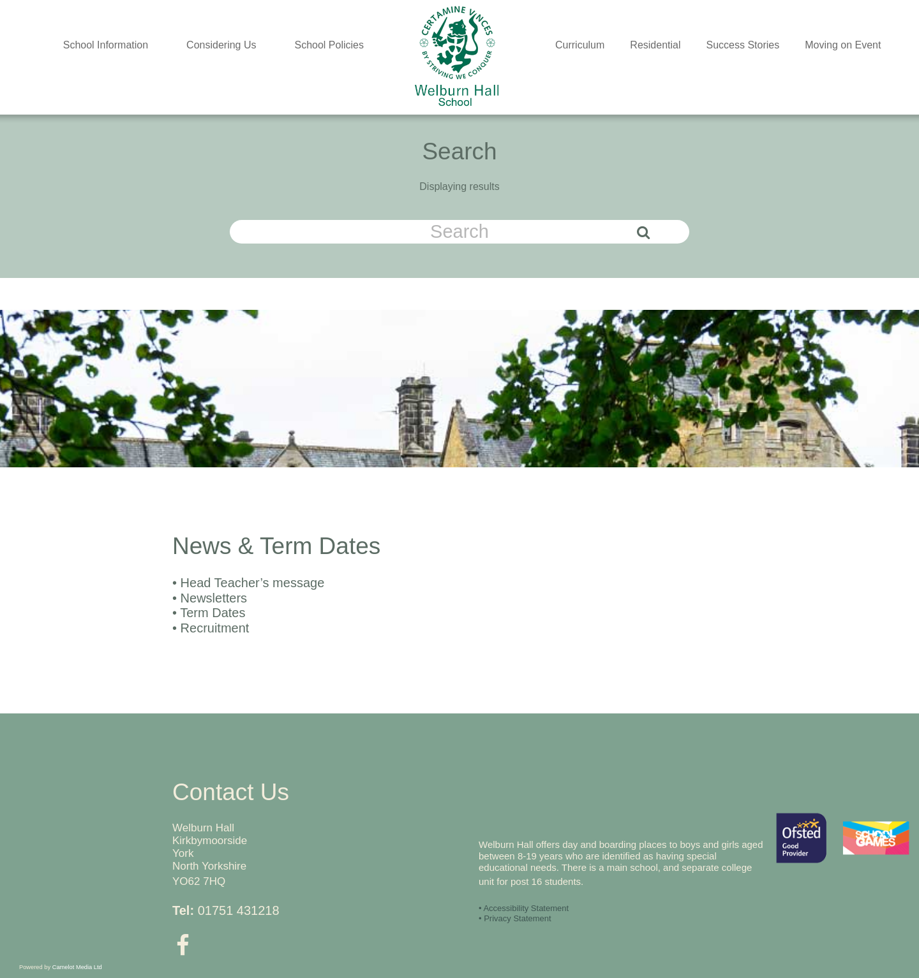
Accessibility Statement (526, 908)
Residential (655, 45)
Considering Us (221, 45)
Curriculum (579, 45)
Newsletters (214, 598)
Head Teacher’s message (253, 583)
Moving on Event (843, 45)
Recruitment (215, 628)
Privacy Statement (517, 918)
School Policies (329, 45)
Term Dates (212, 613)
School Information (105, 45)
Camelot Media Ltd (77, 967)
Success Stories (743, 45)
